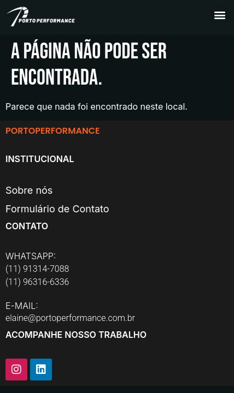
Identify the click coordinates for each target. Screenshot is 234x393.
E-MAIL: (21, 305)
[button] (219, 14)
